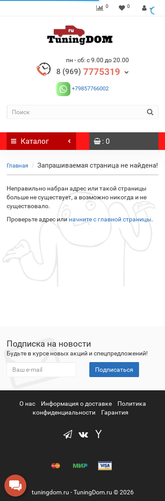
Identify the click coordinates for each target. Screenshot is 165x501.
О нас (27, 403)
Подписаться (114, 369)
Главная (17, 165)
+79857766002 (89, 88)
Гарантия (114, 412)
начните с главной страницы (110, 219)
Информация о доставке (76, 403)
